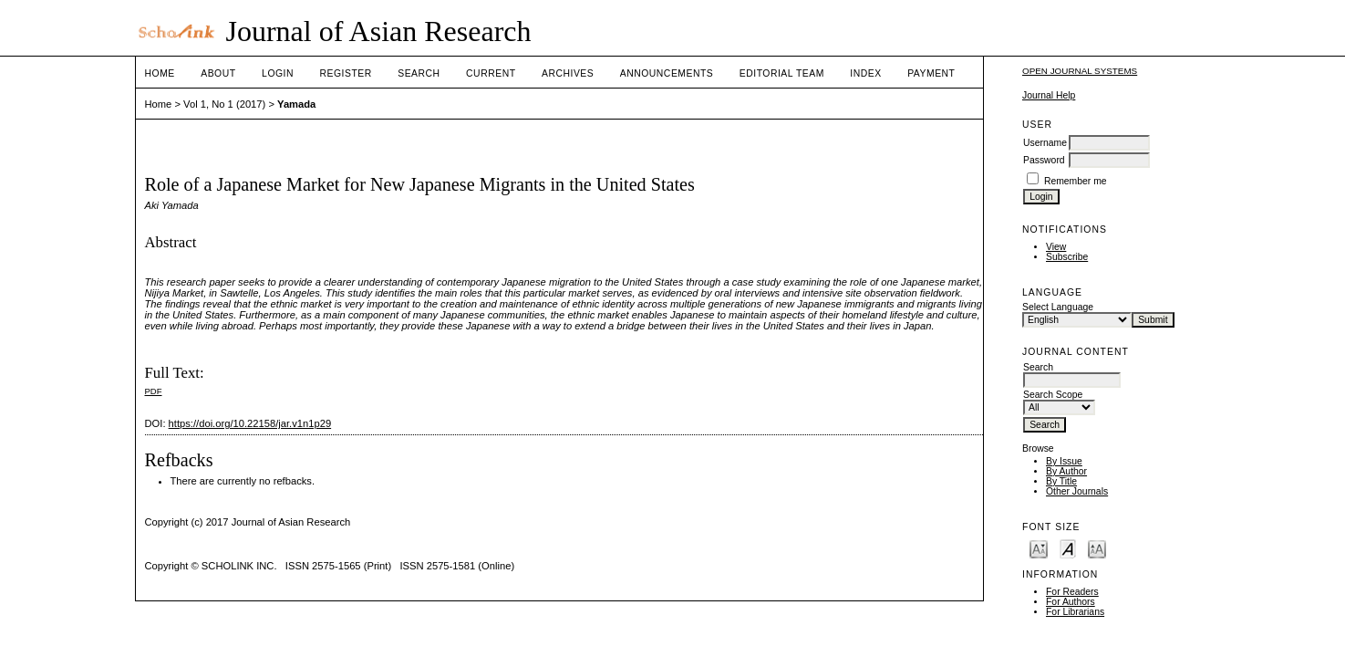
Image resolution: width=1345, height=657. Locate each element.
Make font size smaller (1038, 547)
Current (490, 73)
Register (345, 73)
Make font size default (1068, 547)
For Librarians (1075, 612)
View (1056, 247)
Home (160, 73)
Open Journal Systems (1079, 71)
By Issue (1064, 461)
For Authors (1070, 602)
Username (1045, 143)
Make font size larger (1097, 547)
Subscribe (1067, 257)
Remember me (1075, 181)
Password (1044, 160)
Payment (931, 73)
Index (865, 73)
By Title (1061, 481)
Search (419, 73)
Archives (568, 73)
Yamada (296, 104)
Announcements (667, 73)
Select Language (1057, 307)
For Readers (1072, 592)
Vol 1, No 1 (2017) (224, 104)
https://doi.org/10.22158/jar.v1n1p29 (250, 423)
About (218, 73)
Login (278, 73)
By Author (1066, 471)
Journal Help (1048, 95)
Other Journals (1077, 491)
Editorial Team (782, 73)
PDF (153, 391)
